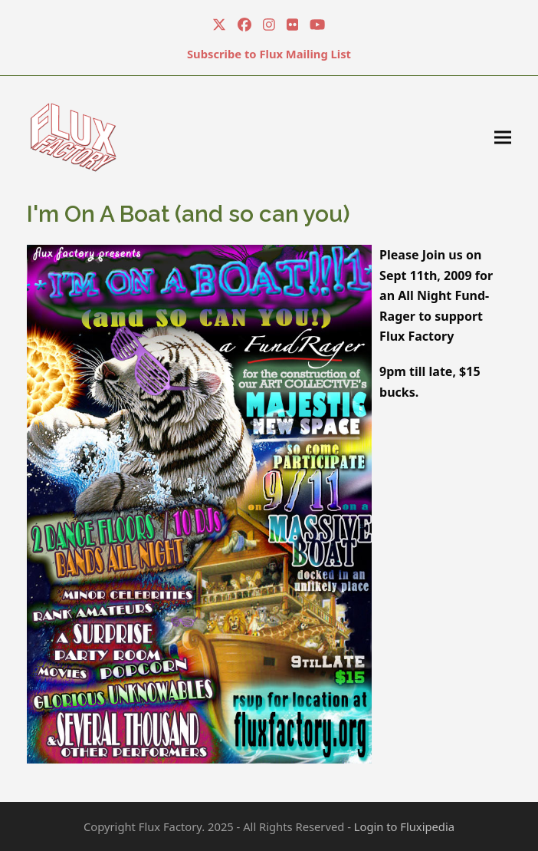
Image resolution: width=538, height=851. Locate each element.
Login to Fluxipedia (404, 826)
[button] (502, 136)
